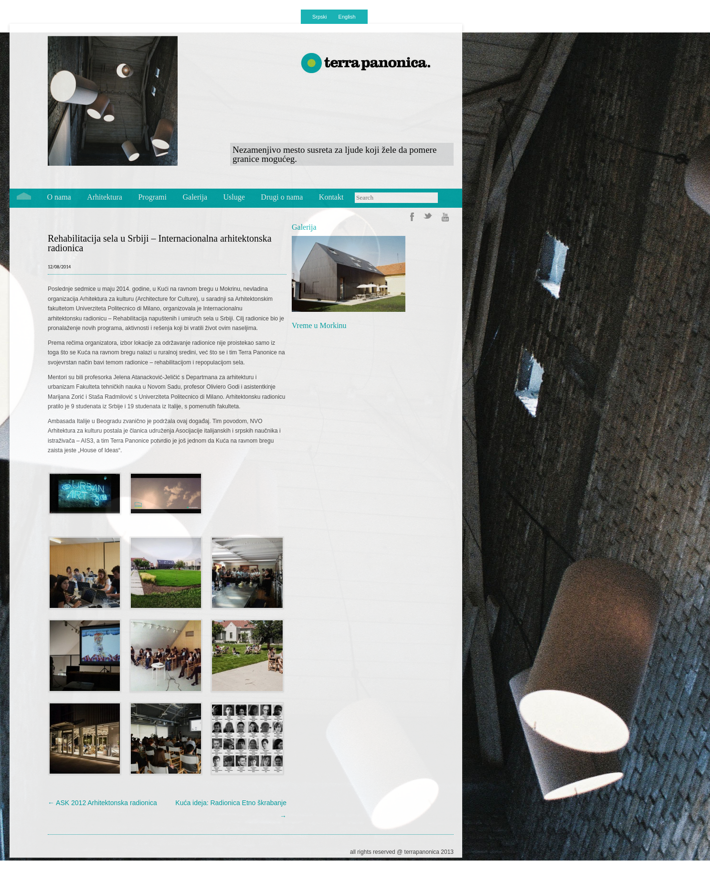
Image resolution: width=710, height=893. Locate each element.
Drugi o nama (282, 197)
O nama (59, 197)
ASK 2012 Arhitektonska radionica (102, 803)
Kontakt (331, 197)
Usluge (234, 197)
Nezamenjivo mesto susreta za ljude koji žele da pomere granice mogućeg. (334, 154)
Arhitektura (104, 197)
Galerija (195, 197)
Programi (152, 197)
